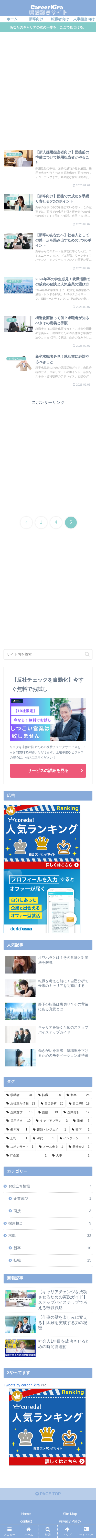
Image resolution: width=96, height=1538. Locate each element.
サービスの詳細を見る (48, 770)
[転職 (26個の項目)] (49, 1095)
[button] (87, 654)
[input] (48, 654)
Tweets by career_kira (22, 1385)
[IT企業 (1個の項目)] (26, 1156)
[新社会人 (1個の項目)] (79, 1147)
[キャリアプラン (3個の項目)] (52, 1121)
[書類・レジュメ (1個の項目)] (49, 1130)
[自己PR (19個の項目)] (79, 1104)
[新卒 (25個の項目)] (78, 1095)
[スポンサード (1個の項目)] (20, 1147)
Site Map (70, 1514)
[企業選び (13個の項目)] (19, 1112)
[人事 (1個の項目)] (71, 1156)
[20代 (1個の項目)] (43, 1138)
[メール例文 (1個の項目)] (51, 1147)
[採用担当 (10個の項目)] (18, 1121)
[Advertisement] (48, 92)
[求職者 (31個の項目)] (19, 1095)
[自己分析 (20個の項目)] (52, 1104)
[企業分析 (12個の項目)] (76, 1112)
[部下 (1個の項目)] (80, 1130)
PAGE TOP (48, 1494)
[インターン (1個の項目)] (74, 1138)
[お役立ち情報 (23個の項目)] (20, 1104)
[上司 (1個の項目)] (16, 1138)
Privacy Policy (70, 1521)
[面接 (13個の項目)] (48, 1112)
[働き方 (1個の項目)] (16, 1130)
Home (26, 1514)
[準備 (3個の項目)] (81, 1121)
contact (26, 1521)
